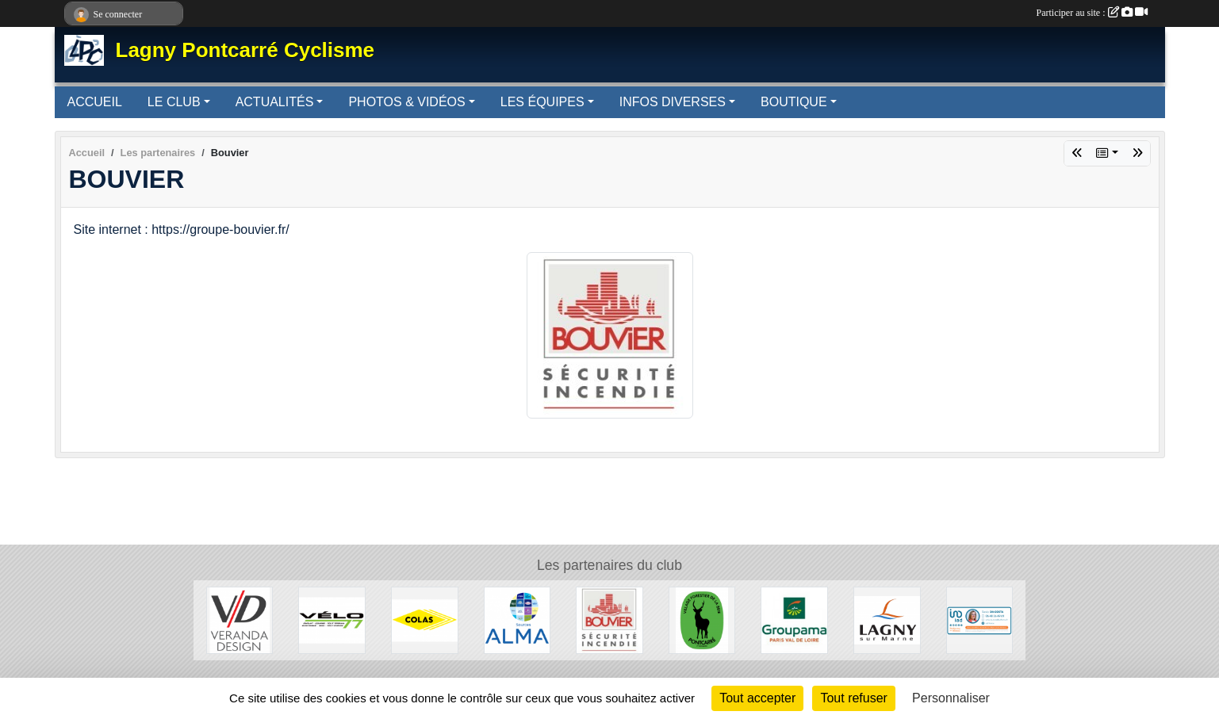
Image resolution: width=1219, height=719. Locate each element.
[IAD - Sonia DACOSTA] (980, 619)
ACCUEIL (94, 102)
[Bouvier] (609, 619)
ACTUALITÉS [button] (275, 102)
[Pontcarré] (702, 619)
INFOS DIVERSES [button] (672, 102)
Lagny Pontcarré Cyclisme (245, 50)
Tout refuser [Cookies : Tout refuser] (853, 698)
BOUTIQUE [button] (794, 102)
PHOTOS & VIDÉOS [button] (406, 102)
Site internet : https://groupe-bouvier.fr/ (181, 229)
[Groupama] (794, 619)
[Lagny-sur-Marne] (887, 619)
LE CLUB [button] (174, 102)
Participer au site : (1092, 12)
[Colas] (424, 619)
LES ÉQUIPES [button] (542, 102)
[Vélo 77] (332, 619)
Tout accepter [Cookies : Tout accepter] (757, 698)
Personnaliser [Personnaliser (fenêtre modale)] (951, 698)
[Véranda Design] (240, 619)
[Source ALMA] (517, 619)
